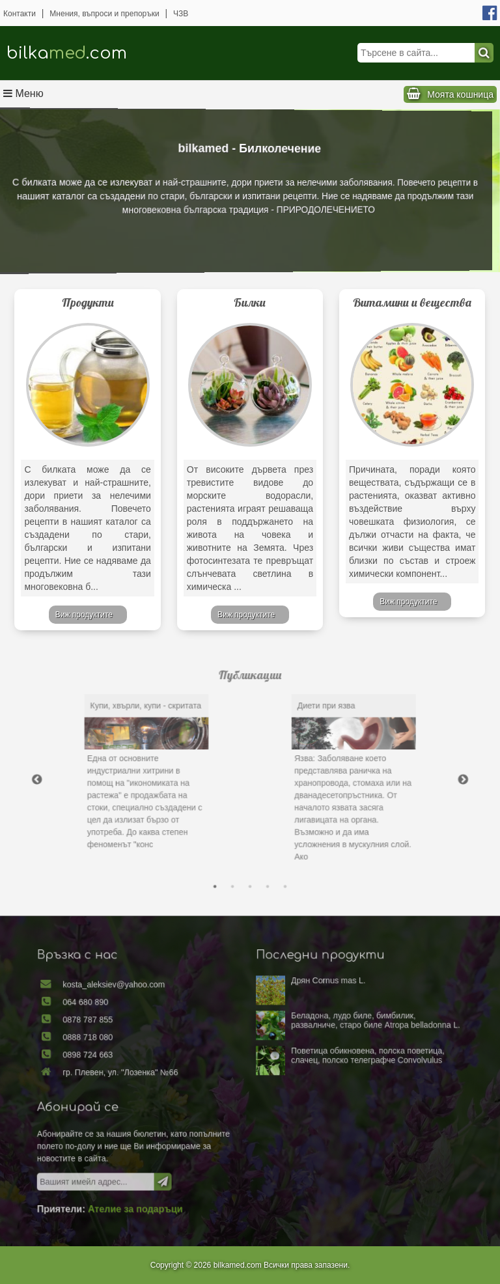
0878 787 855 (138, 1044)
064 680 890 (136, 1032)
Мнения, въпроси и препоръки (104, 13)
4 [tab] (262, 851)
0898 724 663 (138, 1068)
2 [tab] (238, 851)
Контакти (19, 13)
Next (397, 777)
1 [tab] (226, 851)
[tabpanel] (178, 773)
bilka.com (67, 53)
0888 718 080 (138, 1056)
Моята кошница (460, 94)
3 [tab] (250, 851)
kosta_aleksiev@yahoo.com (156, 1020)
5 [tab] (274, 851)
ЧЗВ (180, 13)
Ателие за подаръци (170, 1175)
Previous (103, 777)
